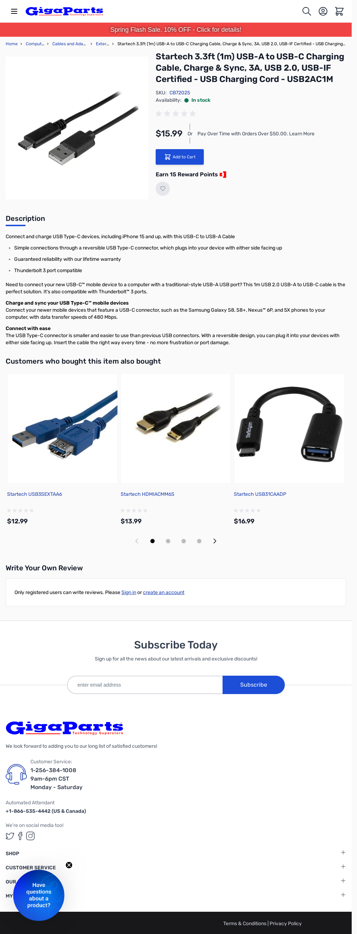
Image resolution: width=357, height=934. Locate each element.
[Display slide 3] (183, 541)
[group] (177, 114)
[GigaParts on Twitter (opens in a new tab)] (10, 836)
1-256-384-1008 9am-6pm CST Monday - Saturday (56, 779)
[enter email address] (145, 685)
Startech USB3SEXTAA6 (34, 494)
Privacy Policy (286, 924)
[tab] (25, 220)
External (104, 43)
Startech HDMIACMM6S (147, 494)
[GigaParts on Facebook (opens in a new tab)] (20, 836)
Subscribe (253, 684)
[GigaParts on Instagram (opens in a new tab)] (30, 836)
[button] (39, 895)
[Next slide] (215, 541)
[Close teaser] (69, 865)
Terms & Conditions (245, 924)
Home (12, 43)
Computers (37, 43)
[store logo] (64, 11)
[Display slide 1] (152, 541)
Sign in (128, 592)
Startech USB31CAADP (260, 494)
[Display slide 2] (168, 541)
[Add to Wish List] (163, 189)
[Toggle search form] (306, 11)
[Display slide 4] (199, 541)
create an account (163, 592)
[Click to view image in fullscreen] (77, 128)
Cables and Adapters (73, 43)
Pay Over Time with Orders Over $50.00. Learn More (256, 134)
